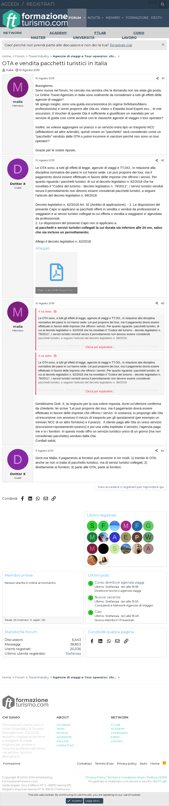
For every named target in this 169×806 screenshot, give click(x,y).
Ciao (98, 611)
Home (61, 18)
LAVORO (117, 741)
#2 (162, 160)
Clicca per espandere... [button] (100, 347)
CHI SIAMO (64, 724)
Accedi (10, 4)
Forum (75, 18)
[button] (84, 18)
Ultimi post (98, 575)
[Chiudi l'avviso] (162, 45)
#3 (162, 303)
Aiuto (143, 763)
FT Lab (162, 781)
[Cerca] (162, 4)
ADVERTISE (64, 737)
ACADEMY (118, 728)
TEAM (60, 728)
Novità (94, 18)
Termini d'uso (104, 763)
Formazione (11, 763)
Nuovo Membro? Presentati (114, 620)
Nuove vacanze (108, 597)
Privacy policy (127, 763)
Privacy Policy (95, 777)
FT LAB (115, 724)
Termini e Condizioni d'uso (126, 777)
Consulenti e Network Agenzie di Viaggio (124, 605)
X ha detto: (45, 311)
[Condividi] (157, 78)
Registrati (41, 4)
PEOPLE (62, 733)
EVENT (115, 737)
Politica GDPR (157, 777)
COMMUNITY (119, 733)
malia (9, 70)
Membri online (19, 575)
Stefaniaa (73, 653)
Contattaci (84, 763)
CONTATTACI (65, 745)
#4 (162, 450)
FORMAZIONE (137, 18)
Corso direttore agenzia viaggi (119, 582)
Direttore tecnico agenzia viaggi (118, 590)
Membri (113, 18)
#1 (163, 78)
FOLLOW (63, 741)
